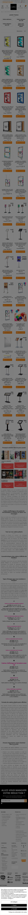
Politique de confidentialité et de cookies (18, 912)
